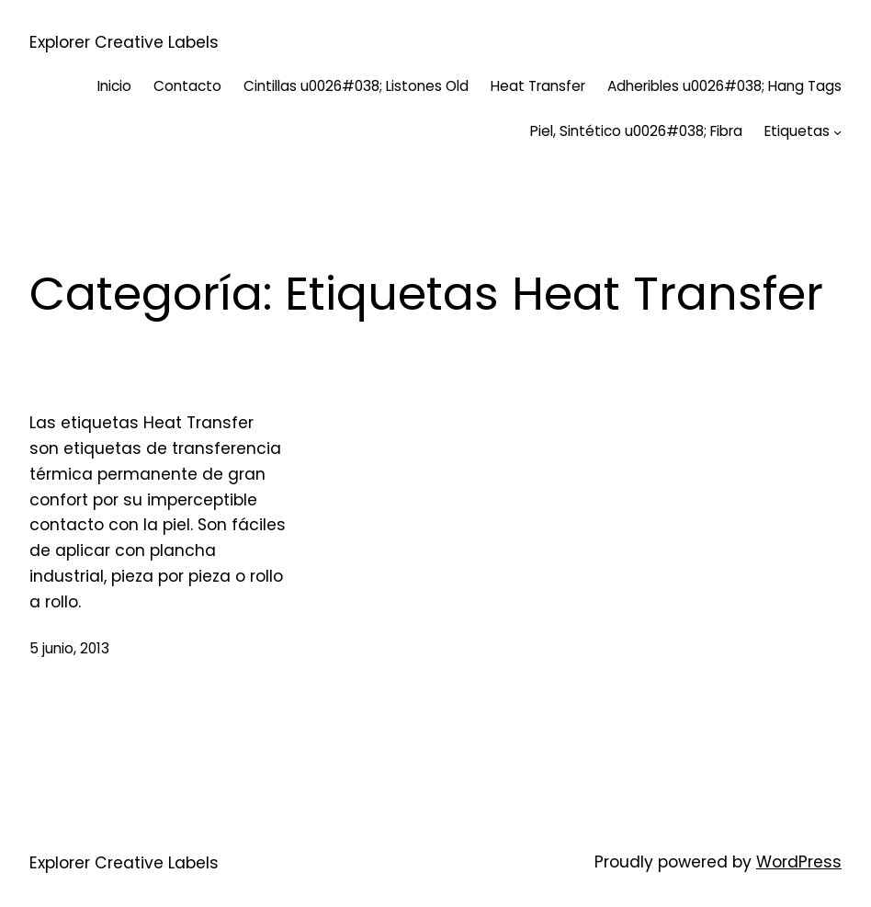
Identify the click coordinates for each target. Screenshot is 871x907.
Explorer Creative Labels (124, 42)
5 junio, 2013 (69, 648)
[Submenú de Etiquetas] (837, 132)
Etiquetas (797, 131)
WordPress (799, 862)
